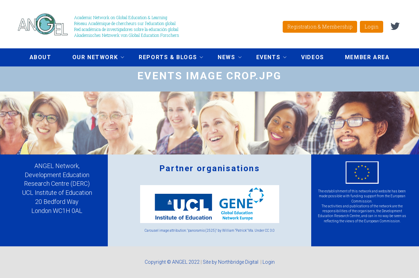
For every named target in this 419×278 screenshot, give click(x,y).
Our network (93, 58)
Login (371, 26)
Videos (312, 57)
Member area (367, 57)
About (40, 57)
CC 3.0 (270, 230)
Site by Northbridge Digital (231, 262)
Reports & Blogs (165, 58)
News (224, 58)
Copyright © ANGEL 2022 (172, 262)
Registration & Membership (320, 26)
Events (266, 58)
